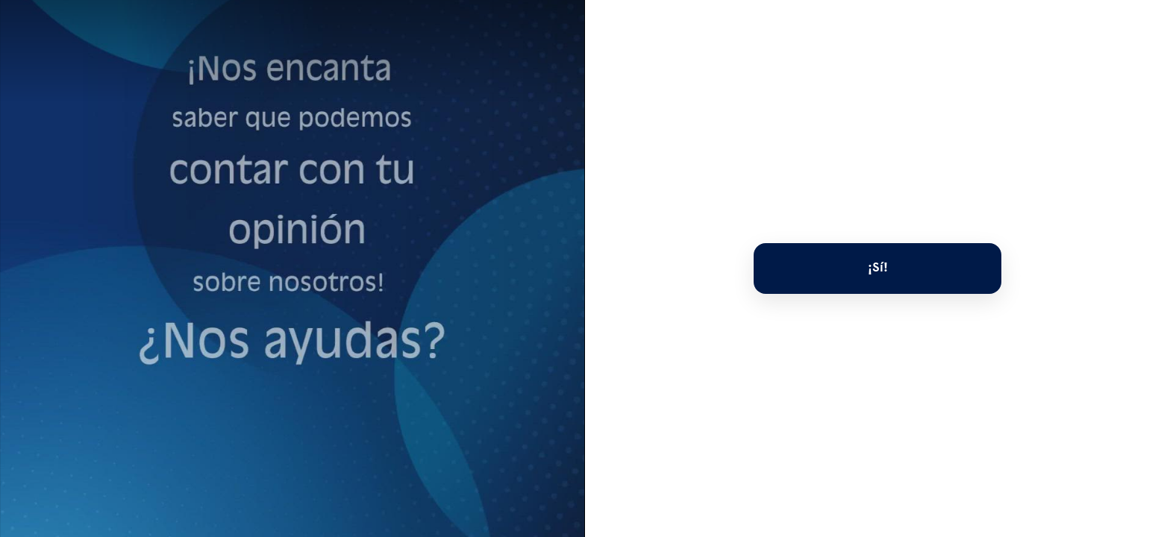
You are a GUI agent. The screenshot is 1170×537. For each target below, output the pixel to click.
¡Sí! (878, 267)
